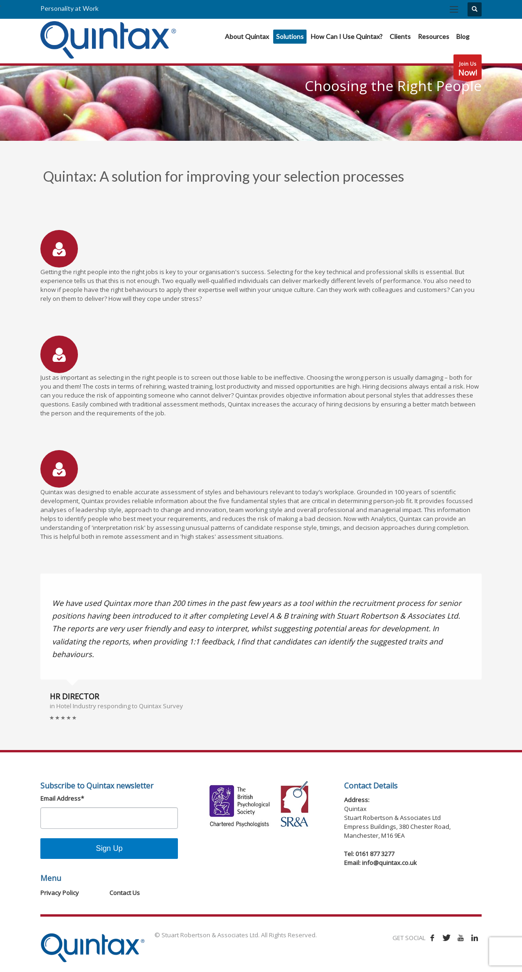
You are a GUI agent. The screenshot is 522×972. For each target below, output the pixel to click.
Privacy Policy (59, 892)
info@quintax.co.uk (389, 862)
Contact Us (124, 892)
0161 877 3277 (374, 854)
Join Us (467, 69)
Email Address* (62, 799)
